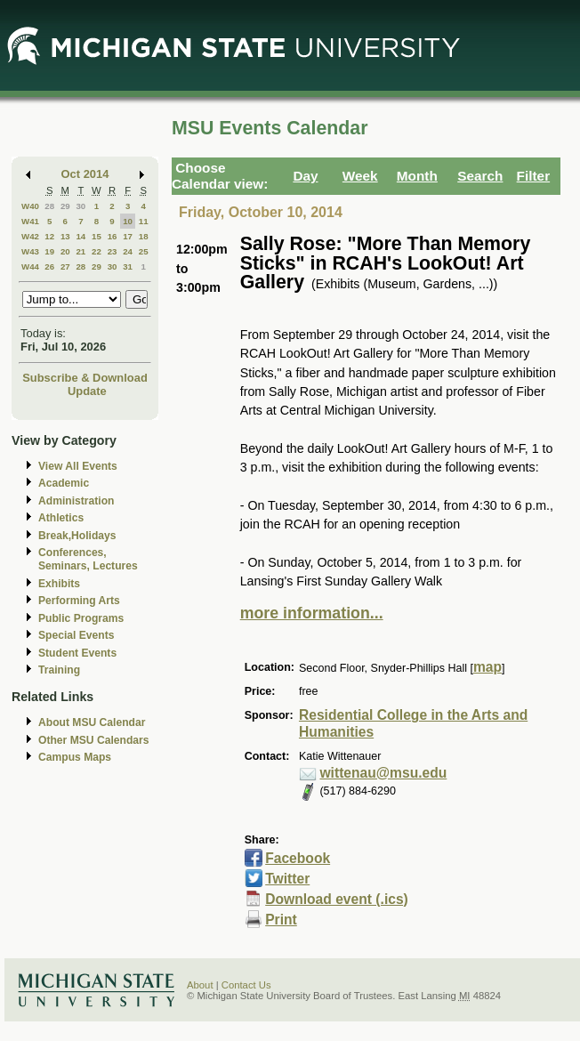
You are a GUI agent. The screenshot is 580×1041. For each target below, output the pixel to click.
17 (128, 236)
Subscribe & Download (85, 377)
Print (281, 919)
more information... (311, 613)
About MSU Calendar (91, 722)
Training (59, 670)
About (200, 985)
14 (80, 236)
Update (87, 391)
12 (49, 236)
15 (96, 236)
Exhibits (59, 583)
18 (144, 236)
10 (128, 221)
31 (128, 266)
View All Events (77, 466)
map (487, 666)
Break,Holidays (77, 535)
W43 (30, 251)
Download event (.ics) (336, 899)
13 (65, 236)
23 (112, 251)
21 (80, 251)
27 (65, 266)
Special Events (76, 635)
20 (65, 251)
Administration (76, 501)
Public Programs (81, 618)
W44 (30, 266)
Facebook (297, 858)
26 (49, 266)
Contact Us (246, 985)
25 (144, 251)
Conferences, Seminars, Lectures (88, 559)
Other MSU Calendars (93, 740)
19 (49, 251)
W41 (30, 221)
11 (144, 221)
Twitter (287, 878)
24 (128, 251)
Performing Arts (79, 600)
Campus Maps (74, 757)
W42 (30, 236)
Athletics (61, 518)
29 (65, 206)
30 (80, 206)
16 (112, 236)
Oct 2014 (85, 174)
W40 (30, 206)
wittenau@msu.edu (383, 772)
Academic (63, 483)
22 (96, 251)
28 (49, 206)
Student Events (77, 653)
